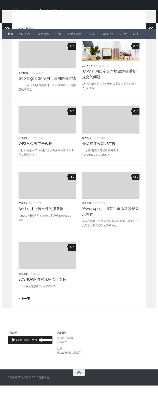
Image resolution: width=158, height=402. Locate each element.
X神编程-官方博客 (36, 13)
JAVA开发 (87, 82)
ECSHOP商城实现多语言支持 (42, 295)
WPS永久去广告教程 (35, 160)
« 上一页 (24, 315)
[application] (30, 356)
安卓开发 (23, 219)
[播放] (14, 356)
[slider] (26, 356)
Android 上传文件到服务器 (41, 225)
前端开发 (86, 219)
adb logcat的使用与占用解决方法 (47, 94)
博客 (10, 34)
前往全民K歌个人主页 (69, 369)
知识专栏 (24, 34)
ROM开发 (23, 89)
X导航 (58, 34)
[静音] (40, 356)
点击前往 (62, 358)
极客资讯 (43, 34)
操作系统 (23, 154)
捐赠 (135, 34)
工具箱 (91, 34)
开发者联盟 (74, 34)
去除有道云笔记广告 (98, 160)
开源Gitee (106, 34)
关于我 (123, 34)
